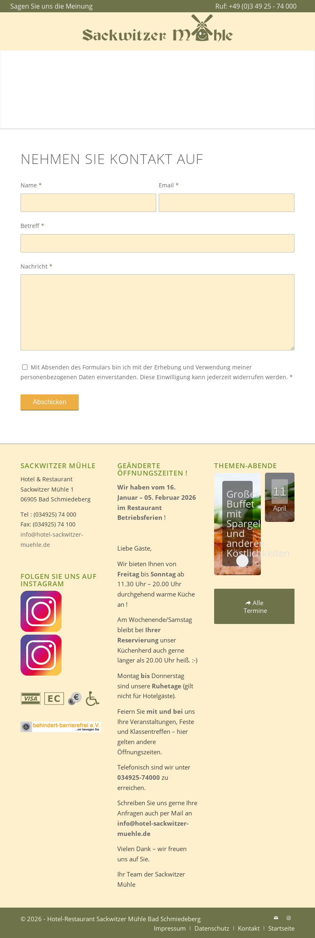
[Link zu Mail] (276, 918)
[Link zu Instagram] (288, 918)
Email (169, 185)
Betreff (32, 226)
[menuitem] (49, 6)
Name (31, 185)
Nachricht (36, 266)
